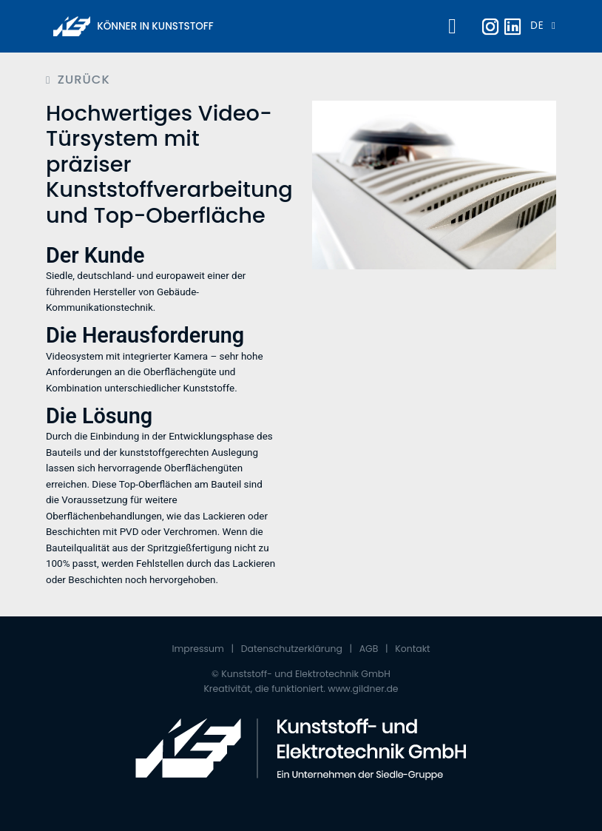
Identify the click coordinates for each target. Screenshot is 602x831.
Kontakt (412, 648)
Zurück (84, 80)
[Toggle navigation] (449, 26)
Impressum (198, 648)
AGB (369, 648)
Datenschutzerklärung (291, 648)
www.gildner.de (363, 688)
